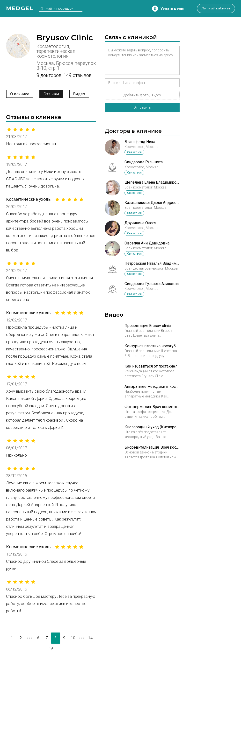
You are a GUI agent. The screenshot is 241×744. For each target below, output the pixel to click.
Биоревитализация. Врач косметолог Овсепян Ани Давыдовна (152, 447)
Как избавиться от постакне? (150, 366)
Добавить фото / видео (142, 95)
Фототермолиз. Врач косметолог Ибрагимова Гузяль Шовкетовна (152, 406)
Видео (79, 93)
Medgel (19, 8)
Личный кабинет (215, 8)
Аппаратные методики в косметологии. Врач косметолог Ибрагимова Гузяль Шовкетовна (152, 386)
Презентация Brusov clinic (147, 325)
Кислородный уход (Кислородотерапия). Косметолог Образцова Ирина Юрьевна (152, 427)
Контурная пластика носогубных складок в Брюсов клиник (152, 346)
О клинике (19, 93)
